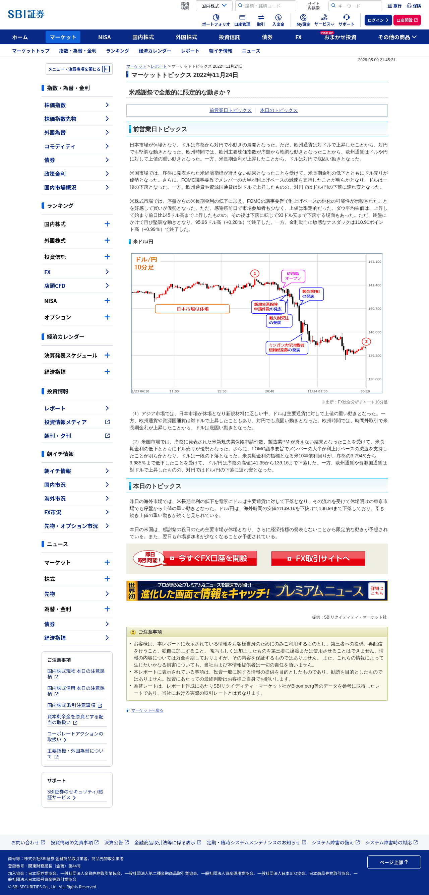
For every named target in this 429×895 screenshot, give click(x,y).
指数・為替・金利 (78, 50)
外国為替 (77, 132)
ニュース (251, 50)
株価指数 (77, 105)
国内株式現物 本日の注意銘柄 (76, 673)
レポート (190, 50)
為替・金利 (77, 609)
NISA (104, 37)
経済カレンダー (155, 50)
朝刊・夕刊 (77, 436)
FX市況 (77, 512)
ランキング (117, 50)
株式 (77, 579)
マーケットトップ (31, 50)
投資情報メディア (77, 422)
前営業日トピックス (230, 110)
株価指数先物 (77, 119)
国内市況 (77, 485)
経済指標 (77, 372)
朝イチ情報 (221, 50)
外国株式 (186, 37)
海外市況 (77, 498)
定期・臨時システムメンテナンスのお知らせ (256, 842)
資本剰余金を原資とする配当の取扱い (75, 719)
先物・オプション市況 (77, 526)
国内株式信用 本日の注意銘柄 (76, 691)
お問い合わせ (28, 842)
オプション (77, 317)
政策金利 (77, 174)
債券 (267, 37)
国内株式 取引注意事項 (74, 705)
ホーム (20, 37)
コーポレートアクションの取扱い (75, 736)
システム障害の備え (336, 842)
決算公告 (116, 842)
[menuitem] (394, 5)
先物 (77, 594)
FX (298, 37)
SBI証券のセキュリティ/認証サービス (75, 794)
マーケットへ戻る (147, 710)
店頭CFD (77, 285)
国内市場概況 (77, 187)
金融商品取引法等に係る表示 (167, 842)
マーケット (63, 37)
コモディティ (77, 146)
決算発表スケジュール (77, 355)
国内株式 (143, 37)
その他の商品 (397, 37)
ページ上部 (394, 862)
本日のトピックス (279, 110)
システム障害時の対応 (391, 842)
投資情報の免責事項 (75, 842)
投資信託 (229, 37)
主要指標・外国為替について (75, 753)
